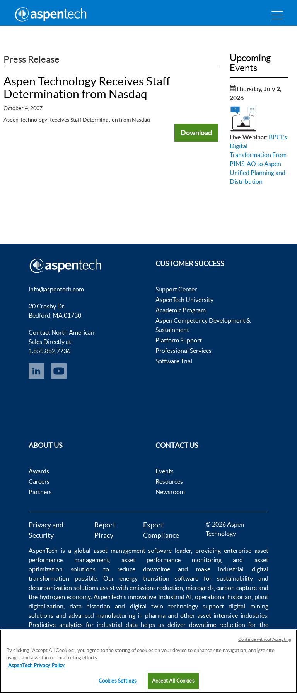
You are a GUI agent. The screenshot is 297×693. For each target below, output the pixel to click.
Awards (39, 471)
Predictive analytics (55, 624)
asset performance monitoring (171, 559)
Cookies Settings (118, 681)
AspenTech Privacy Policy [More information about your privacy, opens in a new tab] (36, 665)
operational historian (223, 596)
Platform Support (178, 340)
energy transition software (158, 578)
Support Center (176, 289)
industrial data (117, 624)
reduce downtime (143, 569)
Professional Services (183, 350)
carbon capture (236, 587)
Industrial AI (175, 596)
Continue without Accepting (264, 639)
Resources (169, 481)
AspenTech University (184, 299)
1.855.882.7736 (49, 350)
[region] (148, 661)
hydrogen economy (64, 596)
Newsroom (170, 491)
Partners (40, 491)
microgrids (200, 587)
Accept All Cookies (173, 681)
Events (164, 471)
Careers (39, 481)
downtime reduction (217, 624)
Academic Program (180, 310)
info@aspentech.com (56, 289)
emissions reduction (156, 587)
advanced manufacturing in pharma (117, 615)
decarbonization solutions (63, 587)
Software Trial (173, 361)
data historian (90, 606)
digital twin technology (164, 606)
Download (196, 132)
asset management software (133, 550)
